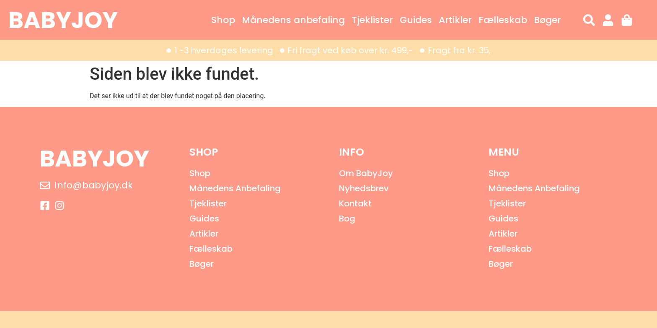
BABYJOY (63, 20)
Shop (223, 19)
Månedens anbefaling (293, 19)
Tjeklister (372, 19)
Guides (416, 19)
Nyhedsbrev (364, 188)
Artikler (455, 19)
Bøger (547, 19)
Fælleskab (503, 19)
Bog (347, 218)
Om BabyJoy (366, 173)
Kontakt (355, 203)
